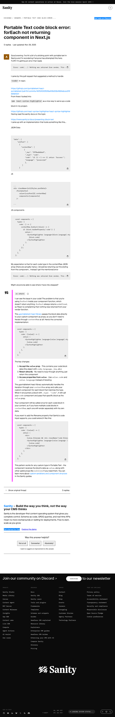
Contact (62, 592)
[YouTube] (8, 713)
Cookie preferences (95, 617)
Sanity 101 (35, 595)
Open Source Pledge (95, 613)
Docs (32, 592)
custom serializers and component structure (48, 473)
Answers (17, 18)
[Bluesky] (16, 713)
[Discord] (29, 713)
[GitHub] (4, 713)
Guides (33, 617)
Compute (6, 627)
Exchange (7, 18)
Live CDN (6, 624)
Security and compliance (97, 606)
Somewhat (35, 543)
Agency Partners (65, 617)
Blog (60, 595)
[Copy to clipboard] (67, 67)
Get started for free (12, 529)
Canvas (5, 599)
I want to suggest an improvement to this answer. (37, 549)
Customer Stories (66, 613)
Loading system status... (81, 712)
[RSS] (24, 713)
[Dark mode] (110, 712)
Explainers (35, 627)
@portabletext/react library (29, 314)
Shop (60, 599)
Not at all (22, 543)
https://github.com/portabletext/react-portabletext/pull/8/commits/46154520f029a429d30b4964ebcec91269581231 (40, 91)
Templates (35, 610)
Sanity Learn (36, 599)
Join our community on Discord (30, 578)
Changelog (63, 610)
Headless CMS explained (41, 620)
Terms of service (94, 595)
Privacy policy (93, 592)
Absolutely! (49, 543)
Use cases (7, 638)
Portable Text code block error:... (40, 18)
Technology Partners (67, 620)
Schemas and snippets (40, 613)
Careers (62, 606)
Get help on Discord (102, 18)
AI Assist (7, 634)
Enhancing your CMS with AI (42, 638)
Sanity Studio (8, 592)
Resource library (38, 624)
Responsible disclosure (97, 610)
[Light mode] (102, 712)
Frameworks (35, 606)
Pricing (34, 648)
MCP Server (7, 606)
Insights (6, 613)
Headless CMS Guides (39, 634)
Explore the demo (29, 529)
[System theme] (106, 712)
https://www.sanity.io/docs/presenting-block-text (32, 119)
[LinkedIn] (12, 713)
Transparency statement (97, 603)
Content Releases (10, 610)
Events (61, 603)
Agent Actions (8, 631)
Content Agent (8, 603)
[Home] (7, 8)
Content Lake (8, 620)
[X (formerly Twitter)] (20, 713)
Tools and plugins (38, 603)
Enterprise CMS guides (40, 631)
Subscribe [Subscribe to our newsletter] (74, 579)
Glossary (34, 645)
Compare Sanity (37, 641)
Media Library (8, 595)
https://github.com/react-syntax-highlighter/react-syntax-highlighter (40, 111)
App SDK (6, 617)
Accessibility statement (97, 599)
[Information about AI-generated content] (28, 293)
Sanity (8, 506)
